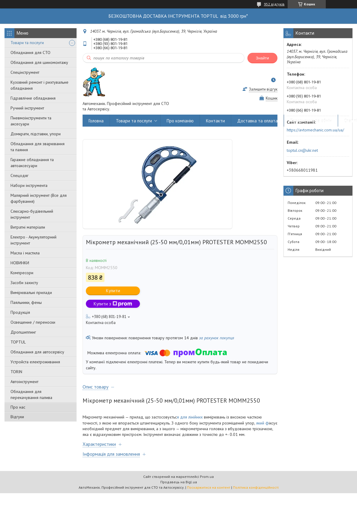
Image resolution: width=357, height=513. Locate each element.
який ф (262, 423)
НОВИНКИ (20, 263)
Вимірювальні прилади (31, 292)
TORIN (16, 371)
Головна (96, 120)
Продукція (20, 312)
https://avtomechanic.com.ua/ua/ (315, 130)
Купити (113, 290)
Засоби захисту (24, 282)
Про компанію (180, 120)
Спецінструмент (25, 72)
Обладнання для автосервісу (37, 352)
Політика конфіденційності (256, 487)
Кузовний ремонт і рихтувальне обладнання (39, 85)
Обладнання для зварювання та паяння (38, 146)
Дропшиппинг (23, 332)
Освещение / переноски (33, 322)
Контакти (215, 120)
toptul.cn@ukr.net (302, 150)
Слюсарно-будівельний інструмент (32, 214)
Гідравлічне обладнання (33, 98)
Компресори (22, 272)
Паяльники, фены (26, 302)
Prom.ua (207, 476)
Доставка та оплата (257, 120)
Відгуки (17, 416)
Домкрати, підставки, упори (36, 133)
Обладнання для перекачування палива (31, 394)
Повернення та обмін (311, 120)
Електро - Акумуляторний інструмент (33, 240)
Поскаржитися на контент (208, 487)
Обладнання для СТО (30, 52)
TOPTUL (18, 342)
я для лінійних (190, 417)
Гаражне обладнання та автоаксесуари (32, 162)
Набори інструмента (29, 185)
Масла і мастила (25, 253)
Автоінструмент (24, 381)
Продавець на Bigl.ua (178, 482)
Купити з (113, 304)
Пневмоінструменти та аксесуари (31, 121)
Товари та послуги (27, 42)
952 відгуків (274, 4)
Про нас (18, 407)
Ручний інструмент (27, 108)
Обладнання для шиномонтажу (39, 62)
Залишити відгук (263, 89)
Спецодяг (20, 175)
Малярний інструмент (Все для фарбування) (39, 198)
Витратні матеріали (28, 227)
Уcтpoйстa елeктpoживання (35, 361)
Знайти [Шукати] (262, 58)
